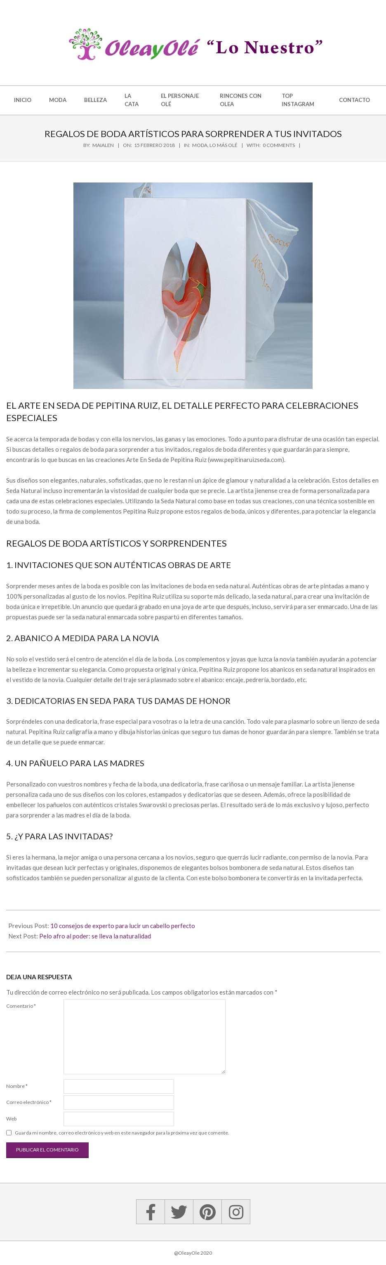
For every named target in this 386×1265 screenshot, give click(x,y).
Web (11, 1119)
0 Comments (279, 145)
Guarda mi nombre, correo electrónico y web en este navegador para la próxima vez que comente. (122, 1133)
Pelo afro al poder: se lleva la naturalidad (95, 936)
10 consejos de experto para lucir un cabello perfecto (122, 925)
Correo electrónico (29, 1102)
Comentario (21, 1006)
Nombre (17, 1086)
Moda (199, 145)
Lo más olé (223, 145)
